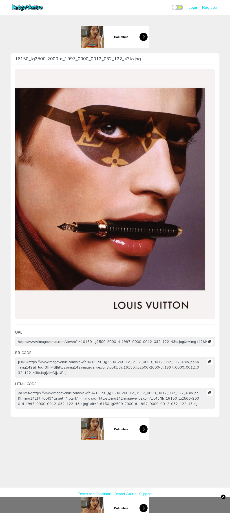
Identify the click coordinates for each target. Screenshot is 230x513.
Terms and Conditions (95, 493)
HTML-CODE (26, 383)
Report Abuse (125, 493)
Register (210, 7)
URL (18, 332)
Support (145, 493)
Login (193, 7)
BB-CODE (23, 352)
